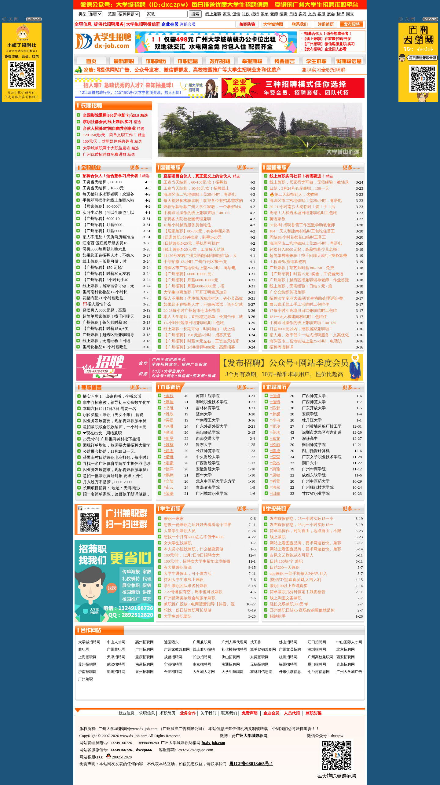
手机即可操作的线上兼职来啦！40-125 (196, 212)
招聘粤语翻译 (281, 347)
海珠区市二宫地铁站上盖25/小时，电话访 (306, 341)
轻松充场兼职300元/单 (289, 604)
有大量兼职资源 (178, 567)
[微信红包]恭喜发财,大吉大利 (295, 579)
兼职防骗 (313, 713)
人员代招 (292, 713)
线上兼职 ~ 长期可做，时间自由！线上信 (199, 329)
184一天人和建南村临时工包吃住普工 (302, 231)
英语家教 (277, 219)
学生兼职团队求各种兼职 (185, 585)
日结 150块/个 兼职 (286, 561)
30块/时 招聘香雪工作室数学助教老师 (302, 225)
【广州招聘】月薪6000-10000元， (192, 280)
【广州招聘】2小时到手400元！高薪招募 (199, 347)
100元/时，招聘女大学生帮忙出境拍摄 (197, 561)
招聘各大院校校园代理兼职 (187, 219)
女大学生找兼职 (178, 543)
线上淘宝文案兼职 (286, 598)
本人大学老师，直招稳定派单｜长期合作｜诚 (203, 316)
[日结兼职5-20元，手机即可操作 (191, 243)
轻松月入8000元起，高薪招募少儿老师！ (305, 249)
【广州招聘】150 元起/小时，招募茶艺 (197, 335)
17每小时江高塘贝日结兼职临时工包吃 (303, 310)
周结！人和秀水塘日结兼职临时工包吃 (303, 212)
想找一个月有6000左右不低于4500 (193, 537)
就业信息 (126, 713)
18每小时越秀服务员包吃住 (187, 225)
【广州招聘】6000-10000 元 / (188, 274)
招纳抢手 (278, 616)
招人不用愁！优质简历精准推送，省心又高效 (203, 298)
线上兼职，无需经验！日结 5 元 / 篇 (301, 286)
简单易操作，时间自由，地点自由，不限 (305, 530)
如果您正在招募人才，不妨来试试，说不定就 (203, 304)
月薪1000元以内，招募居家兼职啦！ (301, 329)
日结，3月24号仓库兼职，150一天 (299, 188)
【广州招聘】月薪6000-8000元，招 (193, 286)
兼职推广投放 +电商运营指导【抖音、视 (199, 604)
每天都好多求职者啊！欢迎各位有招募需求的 (203, 200)
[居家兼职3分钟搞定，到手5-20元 (192, 237)
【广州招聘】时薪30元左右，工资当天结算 (201, 341)
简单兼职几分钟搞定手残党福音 (297, 592)
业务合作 (188, 713)
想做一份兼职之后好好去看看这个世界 (197, 524)
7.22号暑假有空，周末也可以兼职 (193, 592)
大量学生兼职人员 (180, 530)
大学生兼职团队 (178, 616)
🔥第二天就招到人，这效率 (294, 194)
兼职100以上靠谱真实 (289, 585)
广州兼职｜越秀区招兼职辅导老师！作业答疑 (309, 280)
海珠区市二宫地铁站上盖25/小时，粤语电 (199, 194)
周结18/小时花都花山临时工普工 (298, 237)
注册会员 (188, 24)
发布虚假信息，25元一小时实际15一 (301, 524)
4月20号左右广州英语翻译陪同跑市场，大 (200, 255)
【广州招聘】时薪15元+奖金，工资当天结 (306, 274)
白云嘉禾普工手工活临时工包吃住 (299, 304)
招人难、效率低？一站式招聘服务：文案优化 (309, 335)
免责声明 (250, 713)
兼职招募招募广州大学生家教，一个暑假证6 (202, 206)
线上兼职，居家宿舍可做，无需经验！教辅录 (309, 182)
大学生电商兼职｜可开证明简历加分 (195, 292)
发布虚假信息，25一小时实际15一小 (301, 518)
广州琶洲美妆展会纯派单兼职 (189, 598)
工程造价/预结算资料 (288, 261)
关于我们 (208, 713)
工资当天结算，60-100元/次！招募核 (195, 182)
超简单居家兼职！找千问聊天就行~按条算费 (308, 255)
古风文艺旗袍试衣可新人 (292, 555)
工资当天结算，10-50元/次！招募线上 (196, 188)
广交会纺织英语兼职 (287, 292)
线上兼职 (278, 537)
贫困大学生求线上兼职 (184, 579)
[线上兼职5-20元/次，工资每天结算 (194, 249)
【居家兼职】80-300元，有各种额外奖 (196, 231)
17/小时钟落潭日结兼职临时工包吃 (193, 322)
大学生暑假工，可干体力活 (187, 573)
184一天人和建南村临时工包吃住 (298, 316)
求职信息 (147, 713)
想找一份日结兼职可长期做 (187, 610)
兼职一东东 (174, 518)
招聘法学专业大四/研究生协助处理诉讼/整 (306, 298)
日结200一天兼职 (285, 567)
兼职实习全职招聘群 (324, 69)
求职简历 (167, 713)
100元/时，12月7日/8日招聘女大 (192, 555)
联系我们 (229, 713)
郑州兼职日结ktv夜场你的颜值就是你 (302, 610)
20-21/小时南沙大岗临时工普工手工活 (303, 206)
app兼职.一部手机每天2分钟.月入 (298, 573)
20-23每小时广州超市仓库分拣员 (191, 310)
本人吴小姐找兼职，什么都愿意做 (193, 549)
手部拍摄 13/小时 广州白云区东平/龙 (195, 261)
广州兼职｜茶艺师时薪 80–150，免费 (302, 267)
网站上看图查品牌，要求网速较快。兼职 (305, 543)
